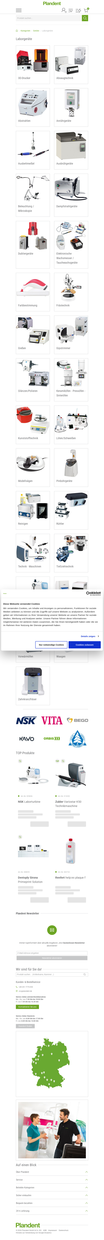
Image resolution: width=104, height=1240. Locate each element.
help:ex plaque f (70, 877)
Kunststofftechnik (28, 438)
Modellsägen (25, 481)
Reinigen (23, 523)
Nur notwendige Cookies (51, 645)
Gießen (22, 348)
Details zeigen (88, 636)
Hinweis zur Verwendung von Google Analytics (33, 1233)
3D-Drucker (24, 78)
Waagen (60, 656)
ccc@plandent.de (25, 991)
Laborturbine (29, 802)
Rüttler (60, 523)
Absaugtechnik (64, 78)
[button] (71, 10)
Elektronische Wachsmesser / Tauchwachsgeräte (67, 258)
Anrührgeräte (63, 120)
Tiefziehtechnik (65, 566)
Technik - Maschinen (29, 566)
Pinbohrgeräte (64, 481)
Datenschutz (63, 1230)
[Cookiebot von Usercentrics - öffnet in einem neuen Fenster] (88, 593)
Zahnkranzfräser (27, 699)
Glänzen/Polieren (28, 391)
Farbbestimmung (27, 305)
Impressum (52, 1230)
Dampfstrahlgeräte (66, 206)
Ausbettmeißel (26, 163)
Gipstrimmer (63, 348)
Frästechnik (63, 305)
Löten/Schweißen (66, 438)
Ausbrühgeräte (64, 163)
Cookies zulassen (85, 645)
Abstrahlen (24, 120)
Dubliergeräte (25, 253)
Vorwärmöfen (25, 656)
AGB (44, 1230)
